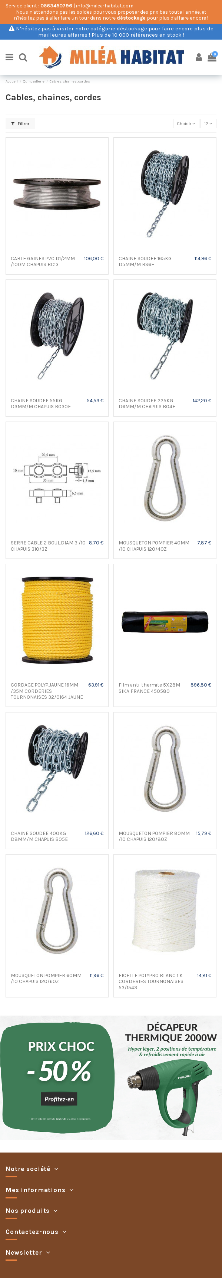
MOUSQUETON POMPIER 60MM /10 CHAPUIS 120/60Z (46, 978)
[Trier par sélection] (186, 123)
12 (208, 123)
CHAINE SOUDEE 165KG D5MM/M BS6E (145, 261)
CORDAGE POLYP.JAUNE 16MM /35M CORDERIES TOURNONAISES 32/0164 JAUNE (47, 691)
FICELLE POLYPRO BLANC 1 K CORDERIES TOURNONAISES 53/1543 (151, 981)
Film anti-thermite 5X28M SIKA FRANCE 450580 (149, 688)
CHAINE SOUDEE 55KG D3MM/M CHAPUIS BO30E (41, 403)
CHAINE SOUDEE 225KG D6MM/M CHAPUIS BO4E (147, 403)
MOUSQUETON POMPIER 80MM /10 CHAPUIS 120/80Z (154, 836)
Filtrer (20, 123)
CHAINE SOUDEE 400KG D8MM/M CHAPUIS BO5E (39, 836)
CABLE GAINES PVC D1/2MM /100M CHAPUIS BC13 (43, 261)
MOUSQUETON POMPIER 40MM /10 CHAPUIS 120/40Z (154, 545)
